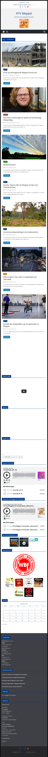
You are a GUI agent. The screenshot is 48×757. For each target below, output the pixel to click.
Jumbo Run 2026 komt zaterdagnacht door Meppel (14, 674)
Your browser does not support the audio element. (13, 457)
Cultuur (5, 114)
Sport (5, 274)
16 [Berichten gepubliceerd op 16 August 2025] (35, 614)
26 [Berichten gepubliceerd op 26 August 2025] (9, 620)
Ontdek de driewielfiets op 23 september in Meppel (21, 325)
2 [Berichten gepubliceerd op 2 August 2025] (34, 609)
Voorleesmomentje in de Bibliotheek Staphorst (13, 677)
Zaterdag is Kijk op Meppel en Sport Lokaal (12, 680)
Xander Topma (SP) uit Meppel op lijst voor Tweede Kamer (20, 186)
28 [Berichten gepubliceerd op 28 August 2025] (22, 620)
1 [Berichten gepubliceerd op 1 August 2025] (28, 609)
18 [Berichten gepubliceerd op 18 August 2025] (3, 617)
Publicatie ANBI (5, 704)
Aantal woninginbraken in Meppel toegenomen (13, 683)
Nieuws (5, 69)
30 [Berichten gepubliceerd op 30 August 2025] (35, 620)
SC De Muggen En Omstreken (9, 695)
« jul (3, 624)
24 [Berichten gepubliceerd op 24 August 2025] (41, 617)
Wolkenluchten (9, 165)
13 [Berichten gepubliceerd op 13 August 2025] (16, 614)
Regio (5, 229)
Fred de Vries (13, 167)
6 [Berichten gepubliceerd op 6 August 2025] (15, 611)
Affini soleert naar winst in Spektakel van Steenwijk (20, 278)
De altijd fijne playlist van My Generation (12, 686)
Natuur (5, 161)
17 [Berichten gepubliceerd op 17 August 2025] (41, 614)
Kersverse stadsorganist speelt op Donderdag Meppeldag (22, 118)
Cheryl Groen (13, 234)
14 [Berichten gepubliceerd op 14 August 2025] (22, 614)
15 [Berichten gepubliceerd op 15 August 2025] (28, 614)
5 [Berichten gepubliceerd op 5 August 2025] (9, 611)
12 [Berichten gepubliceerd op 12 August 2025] (9, 614)
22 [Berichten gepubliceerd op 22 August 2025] (28, 617)
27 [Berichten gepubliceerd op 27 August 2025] (16, 620)
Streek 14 (4, 741)
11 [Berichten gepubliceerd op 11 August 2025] (3, 614)
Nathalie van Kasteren (15, 75)
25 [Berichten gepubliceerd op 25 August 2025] (3, 620)
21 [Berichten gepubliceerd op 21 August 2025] (22, 617)
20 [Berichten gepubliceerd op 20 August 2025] (16, 617)
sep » (6, 624)
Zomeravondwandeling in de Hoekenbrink (20, 232)
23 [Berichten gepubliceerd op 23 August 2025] (35, 617)
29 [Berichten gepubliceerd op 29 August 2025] (28, 620)
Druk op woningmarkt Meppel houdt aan (20, 72)
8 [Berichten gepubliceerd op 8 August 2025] (28, 611)
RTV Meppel (24, 13)
